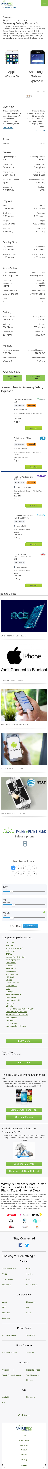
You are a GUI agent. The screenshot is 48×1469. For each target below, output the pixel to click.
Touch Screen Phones (11, 1375)
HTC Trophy (10, 1003)
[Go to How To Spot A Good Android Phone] (24, 749)
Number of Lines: (24, 861)
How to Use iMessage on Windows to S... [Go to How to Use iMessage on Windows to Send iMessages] (15, 724)
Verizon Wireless (9, 1269)
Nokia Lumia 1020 (12, 974)
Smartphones (7, 1370)
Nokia (28, 1313)
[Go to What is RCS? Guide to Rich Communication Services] (24, 616)
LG (27, 1307)
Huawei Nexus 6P (12, 983)
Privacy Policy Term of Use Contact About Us (24, 1448)
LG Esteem (10, 1020)
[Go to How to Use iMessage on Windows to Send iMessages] (24, 705)
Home (24, 1435)
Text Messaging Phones (32, 1377)
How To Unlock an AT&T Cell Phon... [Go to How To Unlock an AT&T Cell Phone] (13, 813)
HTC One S (10, 977)
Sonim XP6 (10, 945)
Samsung (6, 1318)
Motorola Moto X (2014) (14, 948)
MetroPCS (6, 1285)
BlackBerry (30, 1302)
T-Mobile (29, 1274)
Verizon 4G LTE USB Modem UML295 (20, 1009)
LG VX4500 (10, 942)
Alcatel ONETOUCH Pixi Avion (17, 1015)
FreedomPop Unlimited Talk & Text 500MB (23, 517)
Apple (4, 1302)
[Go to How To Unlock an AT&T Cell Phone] (24, 793)
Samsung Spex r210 (13, 994)
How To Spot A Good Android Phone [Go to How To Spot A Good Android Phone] (13, 769)
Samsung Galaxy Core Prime (16, 1012)
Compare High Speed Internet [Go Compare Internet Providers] (24, 1171)
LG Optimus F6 (11, 986)
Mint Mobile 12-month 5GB (23, 400)
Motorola (6, 1313)
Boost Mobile (31, 1285)
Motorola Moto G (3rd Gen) (15, 957)
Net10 (28, 1279)
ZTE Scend (10, 966)
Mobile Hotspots (9, 1335)
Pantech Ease (11, 963)
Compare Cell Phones (8, 7)
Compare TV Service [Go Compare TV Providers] (24, 1164)
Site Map (24, 1460)
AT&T (28, 1269)
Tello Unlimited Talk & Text (23, 439)
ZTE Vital (9, 954)
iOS (4, 1403)
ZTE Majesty (10, 991)
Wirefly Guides (24, 1415)
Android (5, 1397)
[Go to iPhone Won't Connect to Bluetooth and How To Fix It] (24, 660)
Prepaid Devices (33, 1370)
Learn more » (8, 128)
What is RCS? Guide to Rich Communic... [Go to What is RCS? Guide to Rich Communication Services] (15, 636)
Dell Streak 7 (10, 951)
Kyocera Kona (11, 971)
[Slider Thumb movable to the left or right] (11, 892)
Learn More (24, 1041)
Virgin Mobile (7, 1279)
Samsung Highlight (13, 960)
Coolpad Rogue (11, 1023)
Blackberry (30, 1397)
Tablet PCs (30, 1335)
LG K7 (8, 989)
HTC (4, 1307)
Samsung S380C (12, 968)
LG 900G (9, 980)
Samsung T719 (11, 997)
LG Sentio (9, 1006)
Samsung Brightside (13, 1000)
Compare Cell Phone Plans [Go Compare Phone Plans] (24, 1110)
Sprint (4, 1274)
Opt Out (24, 1465)
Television (30, 1353)
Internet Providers (9, 1353)
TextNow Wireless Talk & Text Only (23, 478)
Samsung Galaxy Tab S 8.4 (16, 1026)
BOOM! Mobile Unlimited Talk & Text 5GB (22, 556)
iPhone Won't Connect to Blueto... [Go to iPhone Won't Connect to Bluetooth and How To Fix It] (12, 680)
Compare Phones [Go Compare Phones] (24, 1117)
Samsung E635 (11, 1018)
